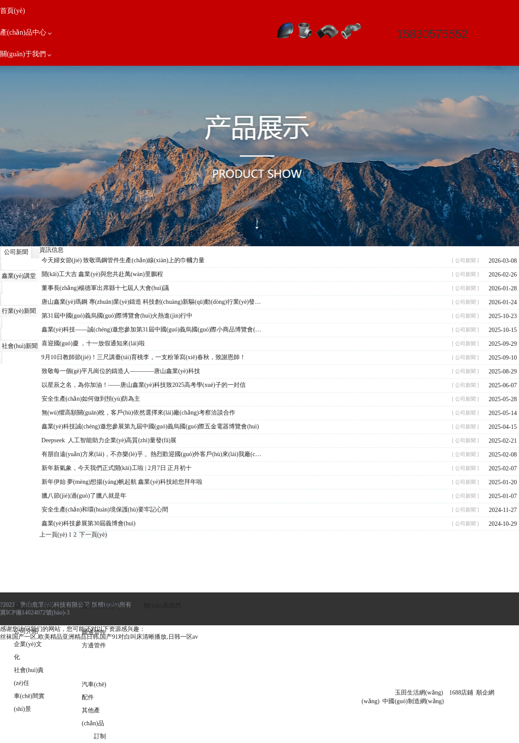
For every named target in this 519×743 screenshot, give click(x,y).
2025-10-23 (503, 316)
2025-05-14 (503, 413)
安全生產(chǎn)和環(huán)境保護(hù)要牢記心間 (105, 509)
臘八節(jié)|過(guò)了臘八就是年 (84, 495)
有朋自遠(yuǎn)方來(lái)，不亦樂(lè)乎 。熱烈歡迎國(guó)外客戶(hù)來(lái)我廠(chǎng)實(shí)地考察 (152, 454)
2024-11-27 (503, 510)
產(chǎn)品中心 (102, 606)
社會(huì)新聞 (20, 346)
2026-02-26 (503, 274)
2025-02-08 (503, 454)
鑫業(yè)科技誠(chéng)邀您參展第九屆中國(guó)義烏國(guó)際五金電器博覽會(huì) (150, 426)
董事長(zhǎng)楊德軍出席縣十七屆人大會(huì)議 (106, 288)
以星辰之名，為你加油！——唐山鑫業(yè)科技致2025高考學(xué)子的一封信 (144, 385)
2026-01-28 (503, 288)
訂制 (100, 736)
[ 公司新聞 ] (465, 260)
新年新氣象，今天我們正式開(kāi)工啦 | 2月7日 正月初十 (117, 468)
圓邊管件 (94, 632)
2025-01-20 (503, 482)
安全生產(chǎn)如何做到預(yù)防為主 (91, 399)
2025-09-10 (503, 357)
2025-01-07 (503, 496)
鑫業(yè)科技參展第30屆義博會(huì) (89, 523)
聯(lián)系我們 (162, 605)
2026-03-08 (503, 260)
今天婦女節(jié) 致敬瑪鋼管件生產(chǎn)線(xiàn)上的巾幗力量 (123, 260)
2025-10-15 (503, 330)
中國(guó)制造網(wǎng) (413, 701)
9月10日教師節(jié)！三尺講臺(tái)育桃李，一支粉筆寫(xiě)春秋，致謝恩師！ (144, 357)
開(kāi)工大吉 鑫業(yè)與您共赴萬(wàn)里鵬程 (102, 274)
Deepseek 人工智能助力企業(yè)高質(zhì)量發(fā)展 (109, 440)
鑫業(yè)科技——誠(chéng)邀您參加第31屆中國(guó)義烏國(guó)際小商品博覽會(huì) (152, 329)
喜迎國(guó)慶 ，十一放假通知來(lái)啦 (93, 343)
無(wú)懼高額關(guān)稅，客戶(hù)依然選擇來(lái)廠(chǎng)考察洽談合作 (138, 412)
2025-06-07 (503, 385)
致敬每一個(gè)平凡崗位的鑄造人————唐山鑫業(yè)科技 (121, 371)
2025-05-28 (503, 399)
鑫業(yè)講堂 (19, 276)
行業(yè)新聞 (19, 311)
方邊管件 (94, 645)
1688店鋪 (461, 692)
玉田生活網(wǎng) (419, 692)
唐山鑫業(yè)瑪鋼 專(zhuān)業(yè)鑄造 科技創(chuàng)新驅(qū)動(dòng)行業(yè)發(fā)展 (152, 302)
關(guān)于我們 (34, 606)
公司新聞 (16, 252)
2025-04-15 (503, 427)
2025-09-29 (503, 344)
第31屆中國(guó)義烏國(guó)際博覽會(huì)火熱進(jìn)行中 (117, 315)
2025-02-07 (503, 468)
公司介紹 (26, 631)
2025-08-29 (503, 371)
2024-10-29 (503, 524)
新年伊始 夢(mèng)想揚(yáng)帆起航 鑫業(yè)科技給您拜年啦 (122, 482)
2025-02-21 (503, 440)
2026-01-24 (503, 302)
